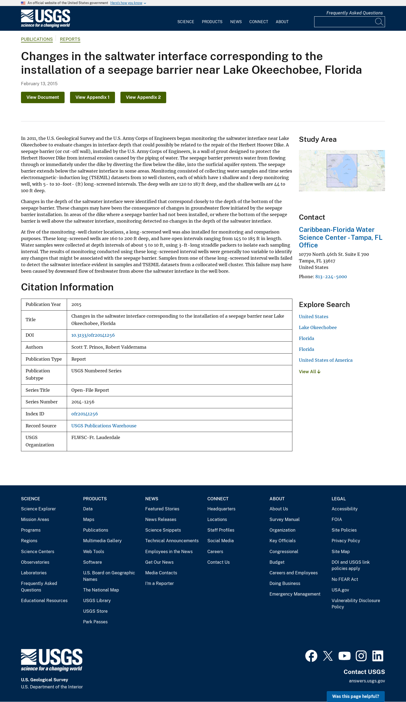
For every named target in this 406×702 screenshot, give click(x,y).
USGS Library (97, 600)
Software (92, 562)
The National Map (101, 590)
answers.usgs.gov (367, 680)
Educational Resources (44, 600)
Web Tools (93, 551)
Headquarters (221, 508)
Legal (339, 498)
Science (185, 22)
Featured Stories (162, 508)
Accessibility (345, 508)
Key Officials (282, 540)
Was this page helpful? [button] (355, 696)
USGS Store (95, 611)
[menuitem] (186, 18)
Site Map (341, 551)
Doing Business (284, 583)
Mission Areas (35, 519)
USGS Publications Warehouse (104, 425)
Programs (31, 530)
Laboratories (34, 572)
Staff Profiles (220, 530)
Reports (70, 39)
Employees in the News (169, 551)
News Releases (160, 519)
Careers (215, 551)
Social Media (220, 540)
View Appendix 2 (143, 97)
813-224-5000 (331, 276)
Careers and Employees (293, 572)
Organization (282, 530)
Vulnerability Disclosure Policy (356, 604)
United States (313, 316)
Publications (37, 39)
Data (88, 508)
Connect (258, 22)
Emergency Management (294, 594)
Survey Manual (284, 519)
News (236, 22)
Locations (217, 519)
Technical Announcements (172, 540)
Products (212, 22)
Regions (29, 540)
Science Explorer (38, 508)
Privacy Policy (346, 540)
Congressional (283, 551)
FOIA (337, 519)
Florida (306, 338)
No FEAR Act (345, 579)
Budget (276, 562)
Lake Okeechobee (318, 327)
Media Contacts (161, 572)
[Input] (349, 21)
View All (309, 371)
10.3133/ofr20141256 (93, 335)
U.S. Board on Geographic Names (109, 576)
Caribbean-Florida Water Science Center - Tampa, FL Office (341, 237)
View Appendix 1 (92, 97)
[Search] (379, 21)
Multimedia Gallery (102, 540)
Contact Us (218, 562)
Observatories (35, 562)
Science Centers (37, 551)
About (282, 22)
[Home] (45, 26)
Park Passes (95, 621)
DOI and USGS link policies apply (351, 565)
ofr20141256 (84, 413)
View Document (42, 97)
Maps (88, 519)
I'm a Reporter (159, 583)
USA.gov (340, 590)
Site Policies (344, 530)
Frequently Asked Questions (354, 13)
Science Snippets (163, 530)
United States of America (326, 360)
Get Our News (159, 562)
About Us (278, 508)
